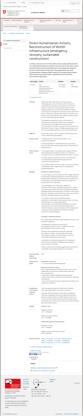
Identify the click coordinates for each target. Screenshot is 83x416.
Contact (32, 359)
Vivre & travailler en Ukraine (46, 22)
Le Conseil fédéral (11, 2)
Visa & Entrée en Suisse (69, 22)
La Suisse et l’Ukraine (10, 28)
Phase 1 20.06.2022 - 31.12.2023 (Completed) (55, 342)
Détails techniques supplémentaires (41, 347)
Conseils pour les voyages (31, 22)
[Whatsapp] (39, 354)
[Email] (40, 354)
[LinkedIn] (34, 354)
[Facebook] (30, 354)
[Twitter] (32, 354)
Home (4, 33)
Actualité (7, 22)
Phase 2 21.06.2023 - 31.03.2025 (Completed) (55, 340)
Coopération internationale (26, 28)
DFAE (23, 2)
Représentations (17, 22)
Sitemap (77, 383)
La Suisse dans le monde (38, 2)
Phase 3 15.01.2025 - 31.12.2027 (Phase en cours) (56, 338)
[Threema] (36, 354)
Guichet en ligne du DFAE (26, 382)
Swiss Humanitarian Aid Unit (47, 368)
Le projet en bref (36, 97)
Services (58, 22)
